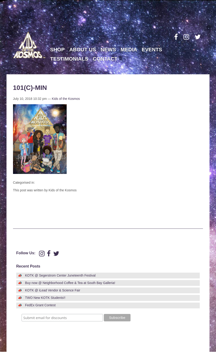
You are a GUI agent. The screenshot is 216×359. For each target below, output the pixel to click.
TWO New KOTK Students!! (45, 298)
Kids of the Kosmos (66, 99)
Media (129, 49)
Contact (105, 59)
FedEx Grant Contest (40, 305)
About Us (82, 49)
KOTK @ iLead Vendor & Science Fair (52, 290)
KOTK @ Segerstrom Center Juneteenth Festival (60, 275)
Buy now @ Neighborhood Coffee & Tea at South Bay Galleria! (70, 283)
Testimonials (69, 59)
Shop (57, 49)
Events (152, 49)
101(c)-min (30, 87)
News (108, 49)
